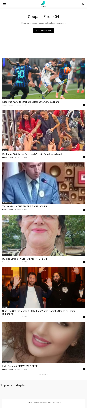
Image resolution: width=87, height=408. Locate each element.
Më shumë (43, 374)
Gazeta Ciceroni (7, 105)
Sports (5, 150)
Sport (4, 98)
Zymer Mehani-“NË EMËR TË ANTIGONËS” (25, 206)
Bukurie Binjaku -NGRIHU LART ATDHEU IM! (25, 258)
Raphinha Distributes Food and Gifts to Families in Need (32, 154)
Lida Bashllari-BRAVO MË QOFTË (19, 366)
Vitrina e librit (7, 202)
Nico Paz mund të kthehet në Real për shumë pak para (30, 102)
